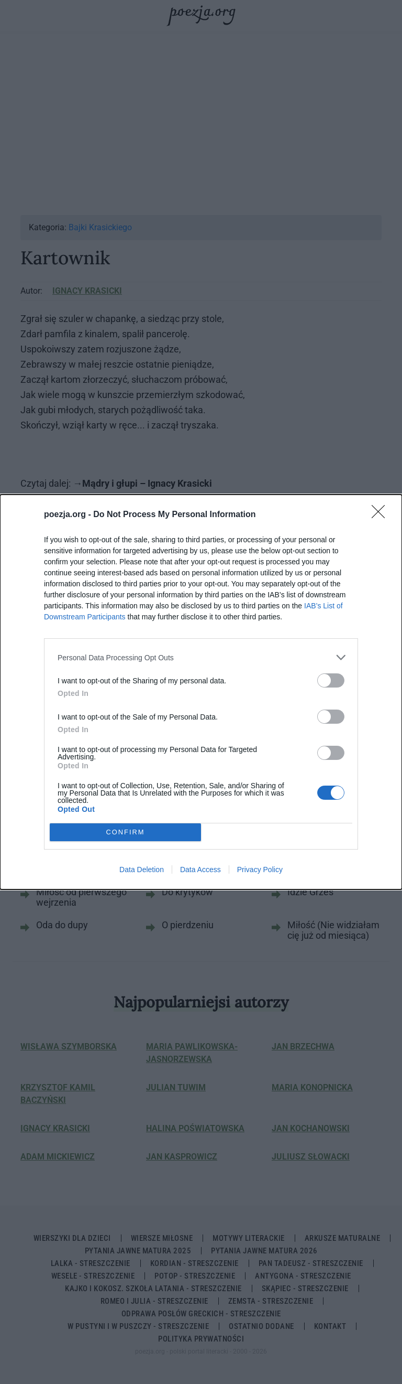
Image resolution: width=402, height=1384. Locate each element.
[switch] (330, 680)
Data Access (200, 869)
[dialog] (201, 692)
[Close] (382, 515)
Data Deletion (141, 869)
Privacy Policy (260, 869)
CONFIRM (125, 832)
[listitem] (201, 657)
